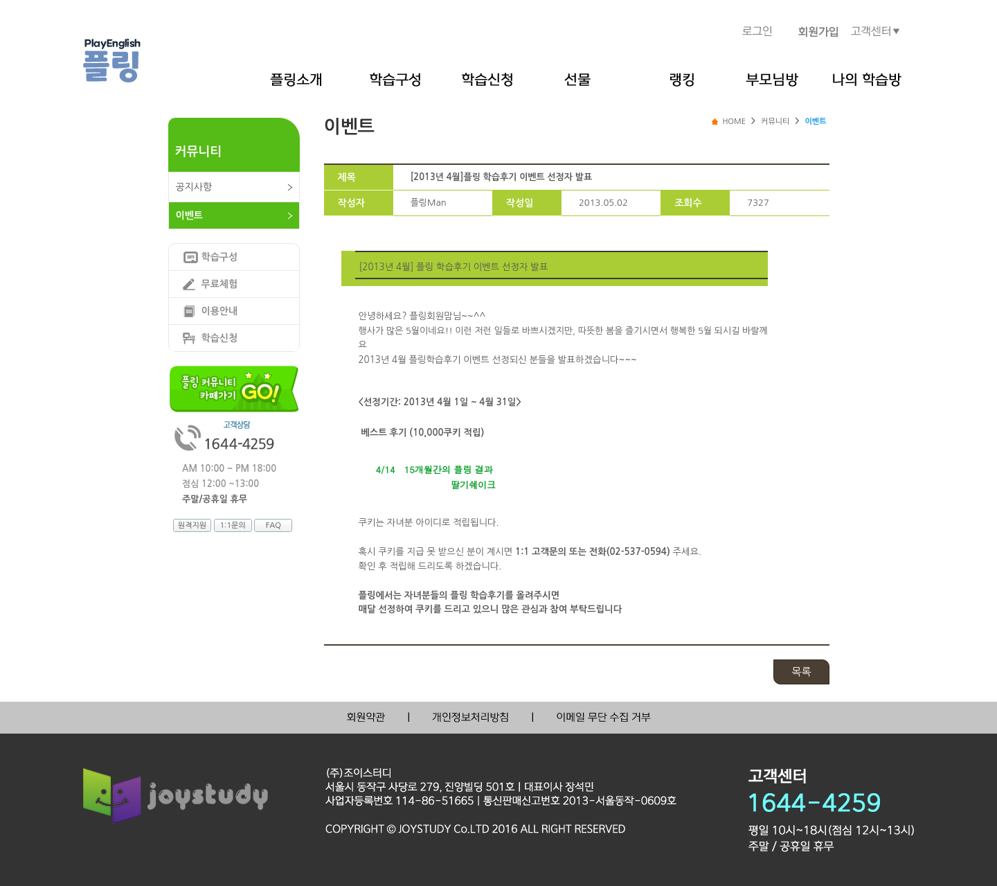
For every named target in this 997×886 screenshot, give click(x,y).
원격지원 (192, 525)
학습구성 (219, 257)
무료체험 (219, 284)
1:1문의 (232, 525)
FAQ (273, 525)
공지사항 (194, 187)
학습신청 (219, 338)
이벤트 (189, 215)
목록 (801, 671)
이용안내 (219, 311)
